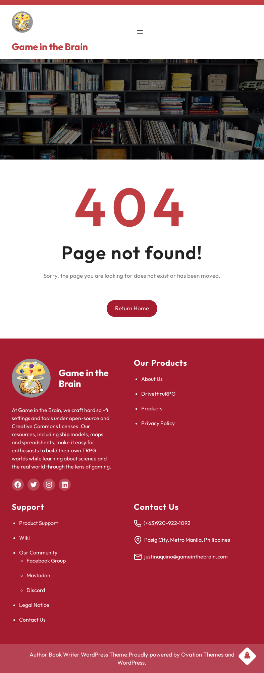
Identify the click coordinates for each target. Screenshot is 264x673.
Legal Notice (34, 604)
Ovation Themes (202, 654)
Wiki (24, 537)
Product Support (38, 523)
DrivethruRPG (158, 393)
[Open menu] (140, 32)
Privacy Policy (158, 423)
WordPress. (131, 662)
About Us (152, 378)
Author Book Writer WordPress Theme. (79, 654)
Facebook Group (46, 560)
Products (151, 408)
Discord (36, 590)
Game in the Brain (50, 46)
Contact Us (32, 619)
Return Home (132, 308)
